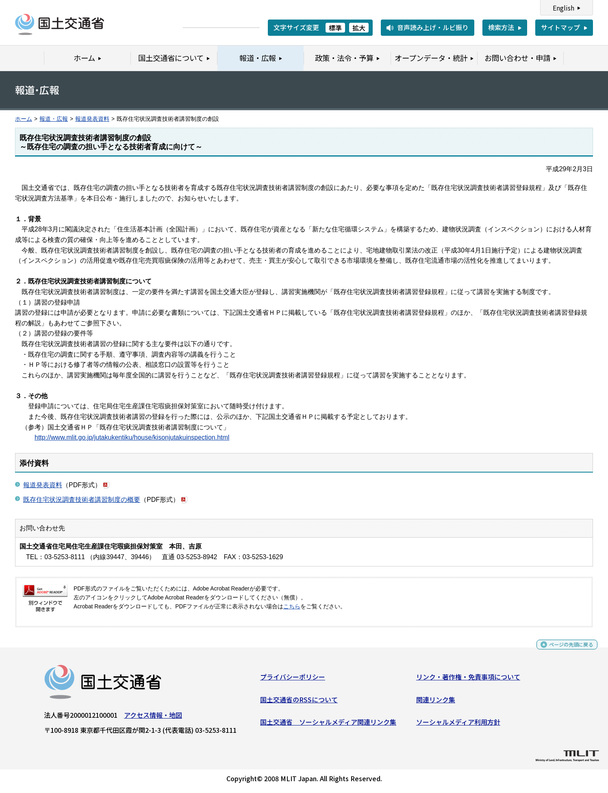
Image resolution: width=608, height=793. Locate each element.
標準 (335, 28)
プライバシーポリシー (292, 680)
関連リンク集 (435, 702)
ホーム (23, 119)
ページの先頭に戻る (564, 650)
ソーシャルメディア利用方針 (458, 725)
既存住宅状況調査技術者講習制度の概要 (81, 499)
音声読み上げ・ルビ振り (433, 27)
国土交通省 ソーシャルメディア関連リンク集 (328, 725)
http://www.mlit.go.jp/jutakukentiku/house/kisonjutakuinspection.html (132, 437)
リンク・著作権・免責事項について (468, 680)
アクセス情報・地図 (153, 718)
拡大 (358, 28)
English (563, 8)
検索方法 (501, 27)
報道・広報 (53, 119)
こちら (291, 606)
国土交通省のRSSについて (299, 702)
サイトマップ (560, 27)
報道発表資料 (92, 119)
